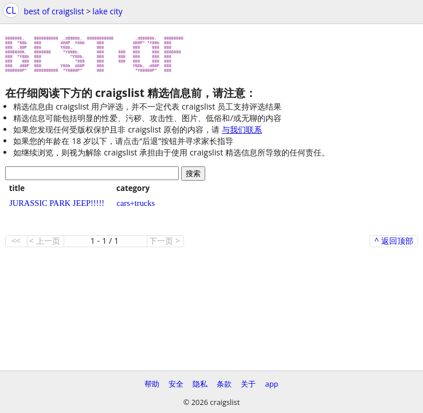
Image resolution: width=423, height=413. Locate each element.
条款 (224, 384)
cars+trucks (136, 207)
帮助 (151, 384)
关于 (248, 384)
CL (11, 10)
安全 (176, 384)
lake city (107, 11)
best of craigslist (53, 11)
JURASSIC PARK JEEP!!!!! (56, 207)
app (271, 384)
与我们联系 (242, 133)
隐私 (200, 384)
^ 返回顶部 (393, 245)
